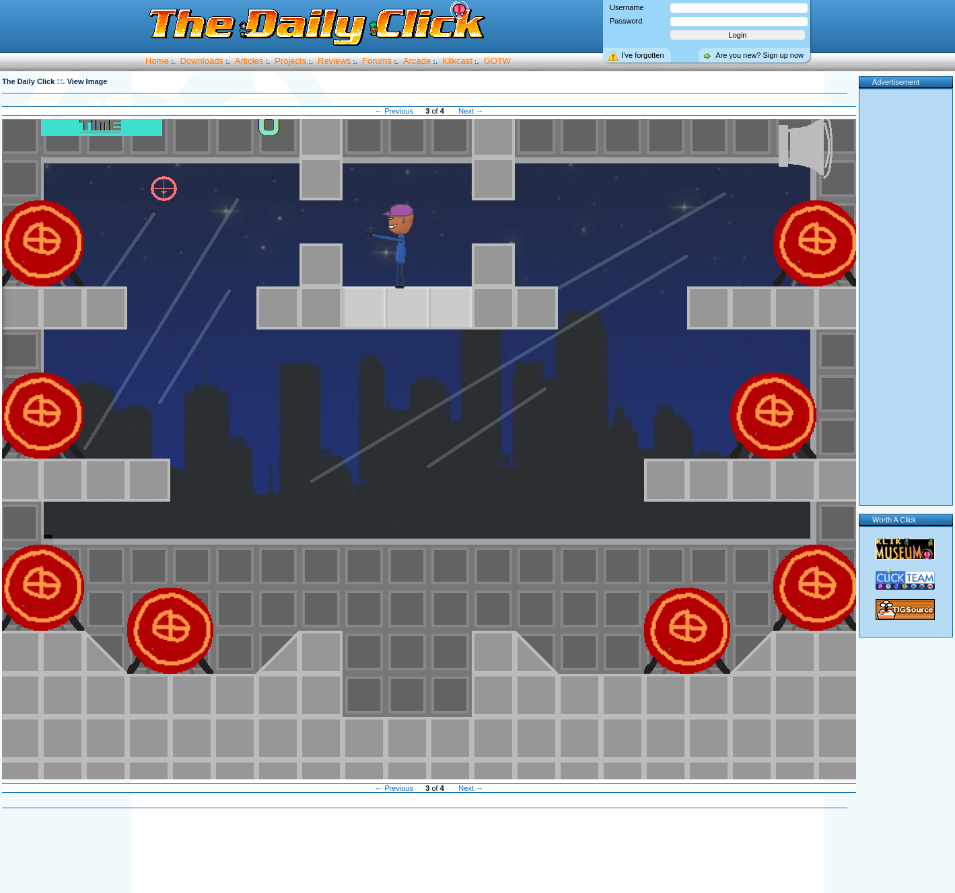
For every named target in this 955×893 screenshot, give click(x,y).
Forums (377, 61)
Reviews (334, 61)
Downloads (201, 61)
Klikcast (457, 61)
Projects (290, 61)
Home (157, 61)
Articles (249, 61)
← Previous (394, 111)
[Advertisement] (906, 294)
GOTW (497, 61)
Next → (470, 111)
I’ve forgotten (642, 55)
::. (61, 81)
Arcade (417, 61)
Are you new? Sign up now (759, 55)
